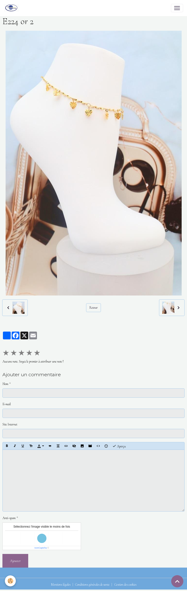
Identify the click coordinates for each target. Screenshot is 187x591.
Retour (93, 307)
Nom (5, 384)
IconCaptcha (41, 548)
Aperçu (119, 445)
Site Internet (9, 424)
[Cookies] (10, 580)
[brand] (12, 8)
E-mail (6, 404)
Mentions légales (61, 584)
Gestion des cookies (125, 584)
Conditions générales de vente (92, 584)
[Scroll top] (177, 581)
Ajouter (15, 560)
